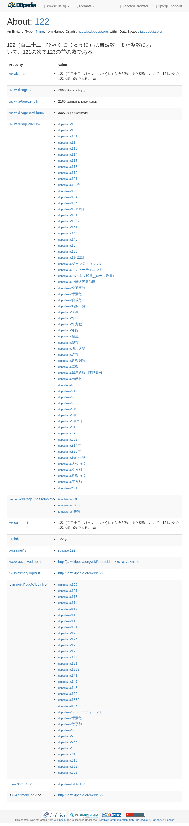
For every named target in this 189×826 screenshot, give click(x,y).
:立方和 (70, 470)
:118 (68, 166)
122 (42, 22)
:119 (68, 173)
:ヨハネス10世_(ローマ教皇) (86, 276)
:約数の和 (71, 476)
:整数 (68, 342)
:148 (68, 239)
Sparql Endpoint (169, 6)
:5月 (67, 415)
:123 (68, 191)
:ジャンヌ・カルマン (80, 263)
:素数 (68, 367)
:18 (67, 245)
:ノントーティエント (80, 270)
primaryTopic (24, 795)
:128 (68, 651)
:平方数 (70, 324)
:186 (68, 251)
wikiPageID (20, 90)
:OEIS (69, 499)
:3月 (67, 409)
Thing (40, 31)
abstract (18, 74)
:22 (67, 397)
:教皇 (68, 336)
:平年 (68, 318)
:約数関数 (71, 360)
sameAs (17, 550)
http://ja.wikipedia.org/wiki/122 (80, 573)
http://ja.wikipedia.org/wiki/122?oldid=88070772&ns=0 (98, 562)
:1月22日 (71, 257)
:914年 (69, 445)
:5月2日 (70, 421)
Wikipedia (60, 819)
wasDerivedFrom (25, 562)
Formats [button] (86, 6)
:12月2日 (71, 209)
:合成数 (70, 300)
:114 (68, 154)
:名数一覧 (71, 306)
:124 (68, 197)
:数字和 (70, 724)
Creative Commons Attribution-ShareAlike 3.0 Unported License (136, 819)
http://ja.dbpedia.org (93, 31)
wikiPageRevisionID (27, 113)
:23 (67, 403)
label (15, 539)
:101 (68, 136)
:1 (66, 124)
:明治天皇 (71, 348)
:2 (66, 385)
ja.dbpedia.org (151, 31)
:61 (67, 427)
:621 (68, 488)
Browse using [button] (57, 6)
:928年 (69, 451)
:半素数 (70, 294)
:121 (68, 179)
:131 (68, 215)
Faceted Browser (134, 6)
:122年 (69, 185)
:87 (67, 433)
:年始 (68, 330)
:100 (68, 130)
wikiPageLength (23, 101)
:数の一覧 (71, 457)
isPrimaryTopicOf (24, 573)
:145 (68, 233)
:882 (68, 439)
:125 (68, 203)
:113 (68, 148)
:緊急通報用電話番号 (80, 373)
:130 (68, 657)
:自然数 (70, 379)
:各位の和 (71, 463)
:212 (68, 391)
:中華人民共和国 (77, 282)
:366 (68, 748)
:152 (68, 694)
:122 (66, 550)
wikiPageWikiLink (25, 124)
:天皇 (68, 312)
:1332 (68, 221)
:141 (68, 227)
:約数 (68, 354)
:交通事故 (71, 288)
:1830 (68, 700)
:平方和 (70, 482)
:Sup (69, 505)
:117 (68, 160)
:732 (68, 766)
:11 (67, 142)
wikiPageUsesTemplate (31, 499)
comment (18, 523)
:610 (68, 760)
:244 (68, 742)
